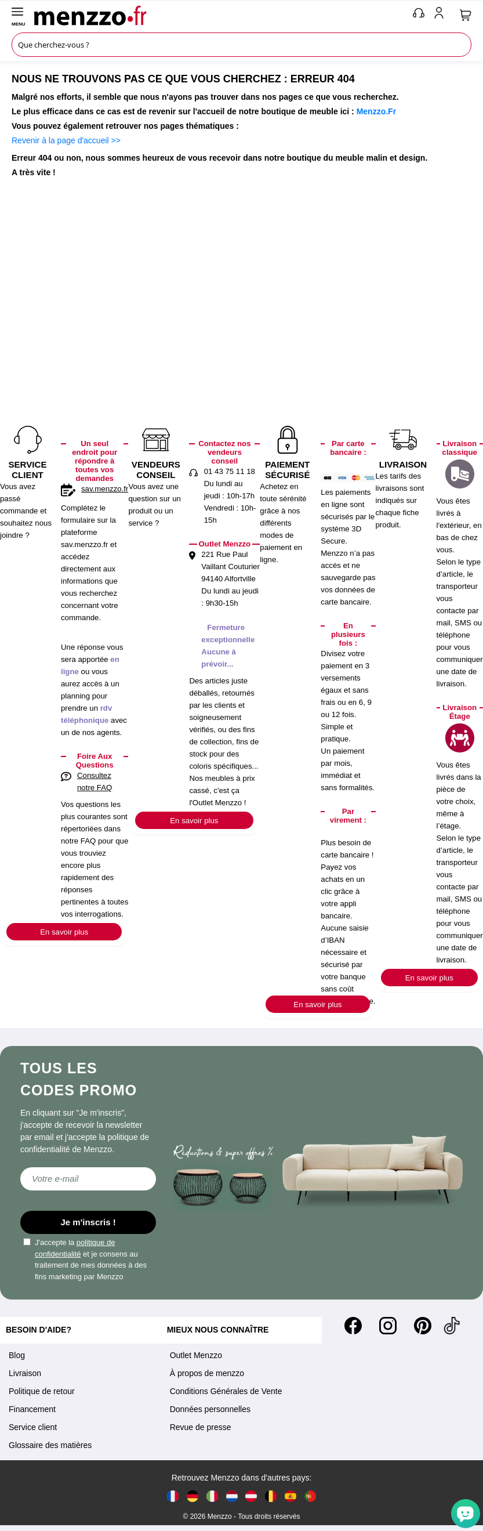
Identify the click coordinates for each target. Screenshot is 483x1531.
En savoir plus (64, 932)
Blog (17, 1355)
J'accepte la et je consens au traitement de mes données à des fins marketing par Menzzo (85, 1259)
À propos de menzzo (207, 1373)
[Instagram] (388, 1325)
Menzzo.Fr (376, 111)
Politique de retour (42, 1391)
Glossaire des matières (50, 1445)
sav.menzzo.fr (104, 488)
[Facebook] (353, 1325)
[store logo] (220, 15)
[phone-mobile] (419, 15)
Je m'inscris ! (88, 1222)
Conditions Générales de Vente (226, 1391)
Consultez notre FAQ (94, 781)
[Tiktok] (451, 1325)
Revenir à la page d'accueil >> (66, 140)
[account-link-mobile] (441, 15)
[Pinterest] (422, 1325)
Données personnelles (210, 1409)
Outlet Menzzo (196, 1355)
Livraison (25, 1373)
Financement (32, 1409)
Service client (33, 1427)
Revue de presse (200, 1427)
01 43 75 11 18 (229, 471)
